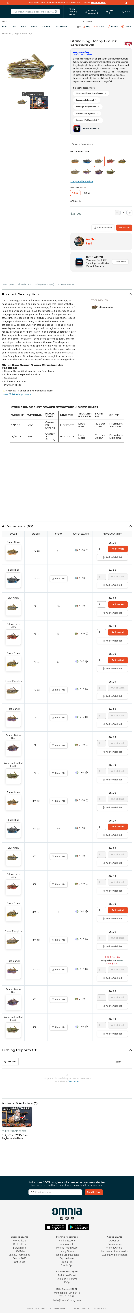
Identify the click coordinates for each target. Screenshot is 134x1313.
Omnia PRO (67, 1261)
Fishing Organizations (67, 1254)
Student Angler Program (115, 1254)
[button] (67, 294)
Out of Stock (117, 576)
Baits (4, 26)
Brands (113, 26)
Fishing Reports (67, 1240)
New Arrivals (19, 1240)
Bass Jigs (27, 33)
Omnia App (67, 1265)
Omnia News (114, 1244)
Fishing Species (67, 1251)
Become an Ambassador (114, 1251)
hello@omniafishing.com (67, 1300)
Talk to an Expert (67, 1275)
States (99, 26)
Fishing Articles (67, 1244)
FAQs (67, 1282)
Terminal (46, 26)
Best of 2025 (19, 1258)
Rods (23, 26)
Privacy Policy (100, 1308)
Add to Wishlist (103, 227)
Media (126, 26)
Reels (34, 26)
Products (6, 33)
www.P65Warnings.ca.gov (17, 394)
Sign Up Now (94, 1192)
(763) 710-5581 (67, 1296)
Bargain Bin (19, 1247)
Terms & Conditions (81, 1308)
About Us (114, 1240)
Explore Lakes (66, 1258)
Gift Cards (19, 1261)
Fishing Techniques (67, 1247)
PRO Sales (19, 1251)
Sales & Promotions (19, 1254)
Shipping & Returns (67, 1278)
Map (86, 26)
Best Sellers (19, 1244)
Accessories (61, 26)
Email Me (58, 578)
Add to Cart (124, 227)
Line (14, 26)
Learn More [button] (120, 261)
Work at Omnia (114, 1247)
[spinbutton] (101, 549)
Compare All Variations (82, 181)
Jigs (17, 33)
